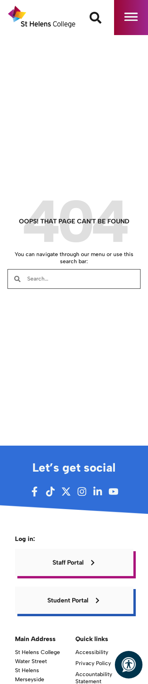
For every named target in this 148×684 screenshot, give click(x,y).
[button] (131, 17)
